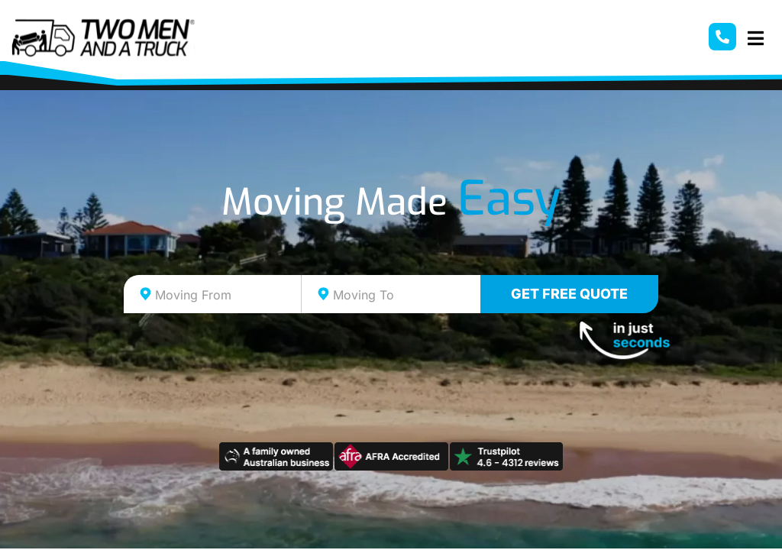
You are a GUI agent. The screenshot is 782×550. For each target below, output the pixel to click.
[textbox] (226, 295)
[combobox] (213, 294)
